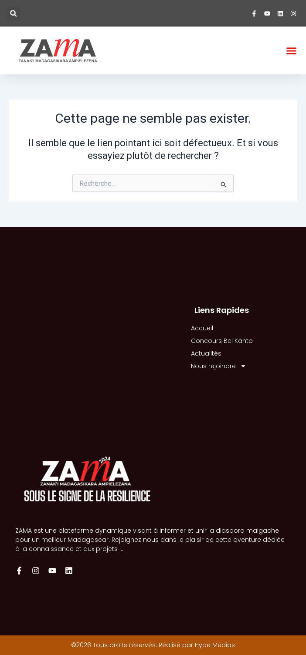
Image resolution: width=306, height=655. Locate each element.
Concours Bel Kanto (222, 340)
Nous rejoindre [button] (218, 366)
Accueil (202, 328)
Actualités (206, 353)
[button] (13, 13)
